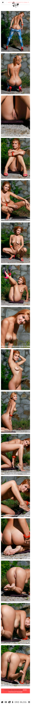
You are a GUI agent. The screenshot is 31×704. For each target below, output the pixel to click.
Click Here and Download (15, 696)
